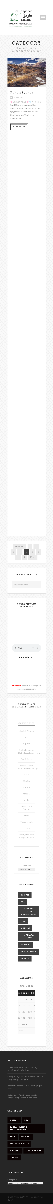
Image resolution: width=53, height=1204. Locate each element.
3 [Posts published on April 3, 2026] (28, 999)
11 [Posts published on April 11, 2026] (31, 1006)
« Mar (21, 1031)
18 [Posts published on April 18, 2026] (31, 1012)
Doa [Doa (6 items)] (23, 902)
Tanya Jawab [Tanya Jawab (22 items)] (28, 951)
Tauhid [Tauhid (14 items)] (25, 958)
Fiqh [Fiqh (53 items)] (23, 921)
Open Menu (43, 17)
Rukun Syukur (21, 93)
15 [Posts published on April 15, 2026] (24, 1012)
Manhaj (26, 794)
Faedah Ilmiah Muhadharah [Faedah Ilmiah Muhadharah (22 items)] (29, 911)
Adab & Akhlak (26, 731)
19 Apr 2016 (18, 98)
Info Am (26, 787)
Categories (26, 723)
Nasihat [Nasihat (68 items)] (26, 945)
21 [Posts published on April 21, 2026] (22, 1018)
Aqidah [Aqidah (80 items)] (25, 895)
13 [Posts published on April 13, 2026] (19, 1012)
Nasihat (26, 800)
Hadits (26, 781)
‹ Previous (19, 547)
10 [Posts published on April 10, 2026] (29, 1006)
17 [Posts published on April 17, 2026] (29, 1012)
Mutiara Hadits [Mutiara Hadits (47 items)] (28, 936)
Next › (32, 557)
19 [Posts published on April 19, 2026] (34, 1012)
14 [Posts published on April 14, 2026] (22, 1012)
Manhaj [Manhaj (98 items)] (25, 928)
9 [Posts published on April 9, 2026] (26, 1006)
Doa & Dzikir (26, 759)
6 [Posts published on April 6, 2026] (19, 1006)
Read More (19, 127)
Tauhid (26, 828)
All (26, 737)
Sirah (26, 816)
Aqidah (26, 744)
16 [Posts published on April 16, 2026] (26, 1012)
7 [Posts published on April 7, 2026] (21, 1006)
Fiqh (26, 775)
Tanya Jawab (26, 822)
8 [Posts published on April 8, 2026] (24, 1006)
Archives (26, 866)
